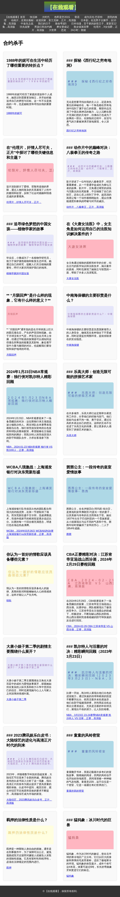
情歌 (8, 600)
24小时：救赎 (78, 30)
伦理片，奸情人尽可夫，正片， (23, 202)
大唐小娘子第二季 (16, 699)
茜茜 (68, 534)
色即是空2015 (62, 17)
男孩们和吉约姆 (43, 27)
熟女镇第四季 (81, 27)
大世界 (52, 30)
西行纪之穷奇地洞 (76, 130)
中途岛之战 (27, 23)
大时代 (46, 17)
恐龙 (63, 30)
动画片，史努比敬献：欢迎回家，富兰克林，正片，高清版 (43, 20)
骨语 (77, 17)
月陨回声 (11, 354)
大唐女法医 (72, 278)
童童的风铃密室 (75, 791)
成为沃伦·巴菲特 (93, 17)
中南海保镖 (72, 345)
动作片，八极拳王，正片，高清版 (85, 207)
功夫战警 (25, 27)
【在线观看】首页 (15, 17)
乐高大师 (71, 435)
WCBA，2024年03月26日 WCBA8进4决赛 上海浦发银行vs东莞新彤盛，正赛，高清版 (29, 534)
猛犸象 (70, 876)
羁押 (8, 867)
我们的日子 (44, 23)
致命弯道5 (61, 23)
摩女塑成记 (63, 27)
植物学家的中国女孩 (17, 273)
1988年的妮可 (14, 113)
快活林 (33, 17)
